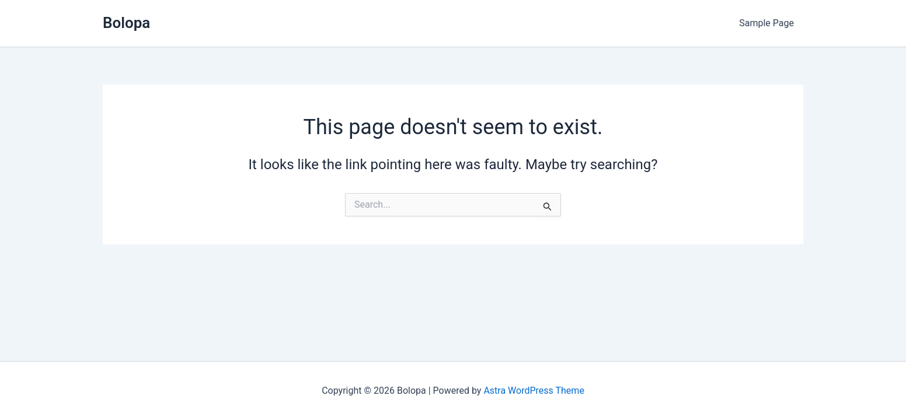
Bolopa (126, 23)
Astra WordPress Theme (533, 390)
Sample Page (766, 23)
